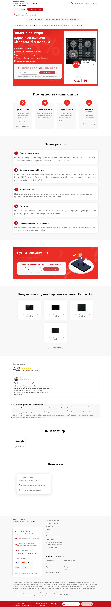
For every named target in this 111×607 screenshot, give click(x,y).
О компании (32, 19)
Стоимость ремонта (52, 520)
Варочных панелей (70, 564)
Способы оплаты (51, 547)
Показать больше (55, 347)
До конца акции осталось (41, 604)
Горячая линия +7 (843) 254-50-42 (85, 3)
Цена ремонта (56, 19)
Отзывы (80, 19)
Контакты (73, 19)
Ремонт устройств (44, 19)
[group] (19, 442)
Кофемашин (50, 560)
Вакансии (65, 19)
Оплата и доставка (52, 523)
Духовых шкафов (52, 567)
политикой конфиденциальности (50, 76)
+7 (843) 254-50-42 (34, 479)
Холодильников (69, 560)
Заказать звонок (35, 9)
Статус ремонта (19, 9)
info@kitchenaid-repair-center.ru (27, 539)
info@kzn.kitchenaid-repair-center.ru (32, 485)
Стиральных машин (53, 572)
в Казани (33, 3)
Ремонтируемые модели (54, 536)
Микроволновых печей (54, 564)
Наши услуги (50, 539)
